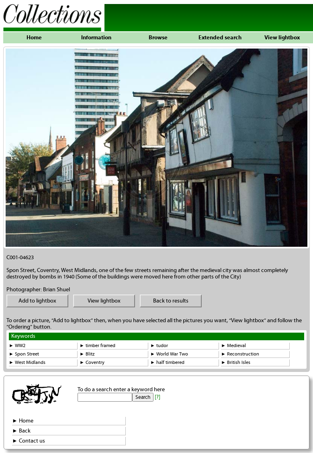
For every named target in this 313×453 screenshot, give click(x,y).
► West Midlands (27, 362)
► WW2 (17, 345)
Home (34, 38)
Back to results (170, 301)
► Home (22, 421)
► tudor (159, 345)
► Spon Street (24, 354)
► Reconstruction (240, 354)
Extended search (219, 38)
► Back (21, 431)
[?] (157, 397)
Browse (158, 38)
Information (96, 38)
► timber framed (97, 345)
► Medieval (233, 345)
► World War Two (169, 354)
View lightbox (282, 38)
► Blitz (87, 354)
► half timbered (167, 362)
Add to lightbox (37, 301)
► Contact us (28, 441)
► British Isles (235, 362)
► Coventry (92, 362)
